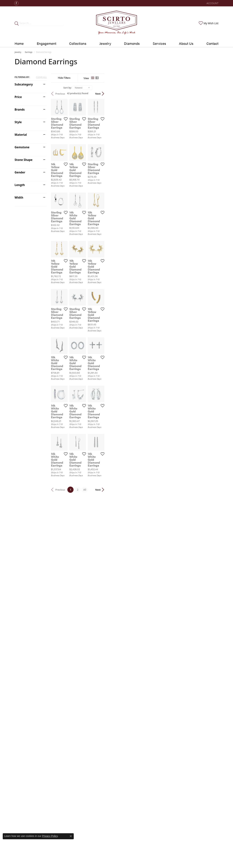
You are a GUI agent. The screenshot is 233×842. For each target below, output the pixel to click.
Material (21, 134)
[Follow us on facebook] (16, 3)
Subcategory (24, 84)
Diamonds (132, 43)
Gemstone (22, 147)
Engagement (46, 43)
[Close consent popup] (71, 836)
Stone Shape (23, 159)
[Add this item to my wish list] (104, 157)
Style (18, 122)
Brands (20, 109)
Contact (212, 43)
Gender (20, 172)
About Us (186, 43)
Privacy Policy (50, 836)
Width (19, 197)
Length (20, 184)
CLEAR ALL (41, 77)
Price (18, 96)
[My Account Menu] (212, 3)
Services (159, 43)
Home (19, 43)
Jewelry (105, 43)
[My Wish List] (208, 23)
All (141, 680)
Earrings (28, 52)
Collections (77, 43)
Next (212, 93)
